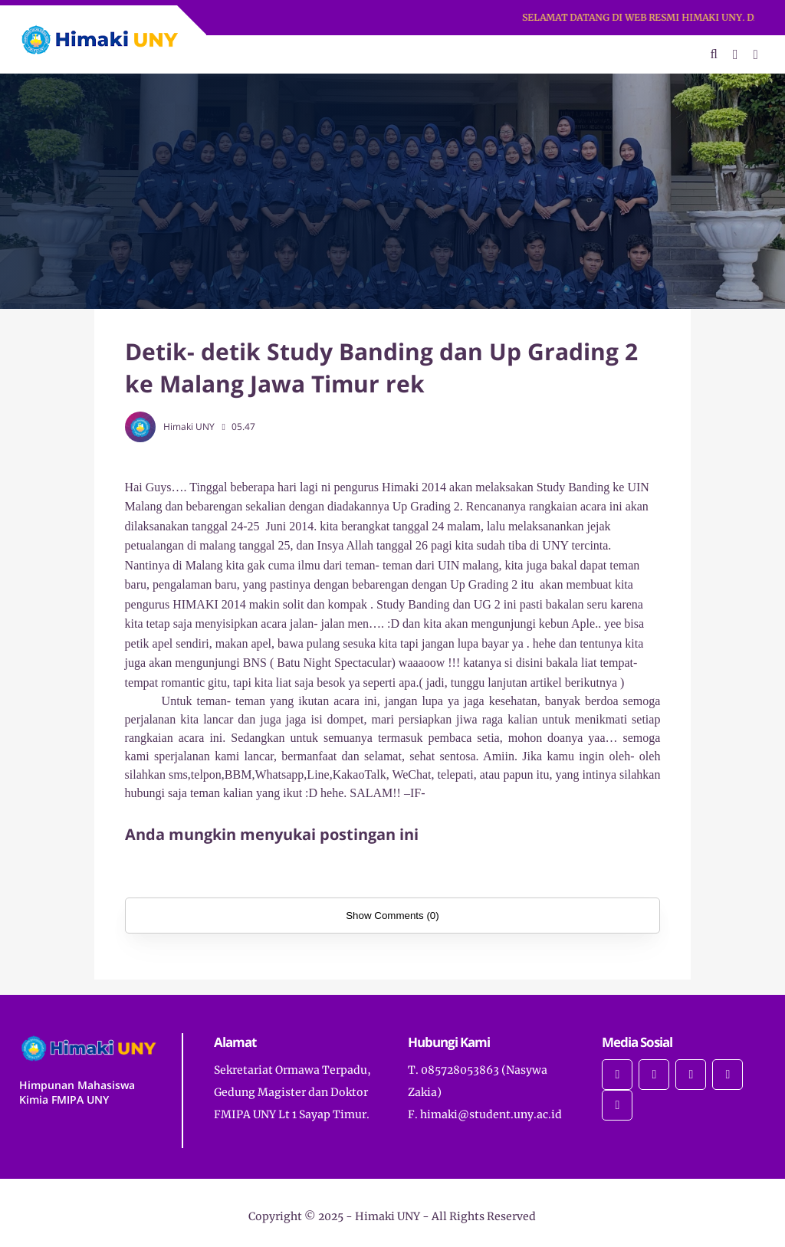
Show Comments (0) (392, 915)
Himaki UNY (387, 1216)
